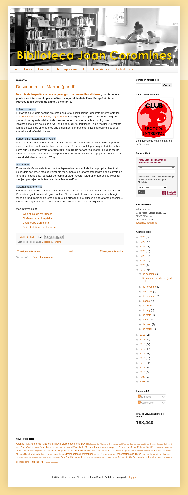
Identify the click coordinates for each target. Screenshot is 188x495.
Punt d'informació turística (154, 454)
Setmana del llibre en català (105, 457)
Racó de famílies (31, 457)
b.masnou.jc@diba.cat (146, 222)
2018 (143, 334)
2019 (143, 270)
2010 (143, 372)
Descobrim (47, 242)
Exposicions (125, 447)
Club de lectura (156, 444)
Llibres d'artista (143, 451)
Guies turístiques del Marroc (39, 227)
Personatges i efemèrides (79, 454)
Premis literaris (108, 454)
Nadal (27, 454)
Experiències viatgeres (106, 447)
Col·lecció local (99, 69)
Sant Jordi (66, 457)
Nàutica (34, 454)
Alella (27, 444)
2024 (143, 246)
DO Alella (76, 447)
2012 (143, 363)
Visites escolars (51, 462)
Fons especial (36, 451)
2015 (143, 349)
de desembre (150, 274)
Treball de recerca (164, 457)
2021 (143, 260)
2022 (143, 256)
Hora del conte (93, 451)
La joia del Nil (59, 116)
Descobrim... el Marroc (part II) (46, 86)
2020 (143, 265)
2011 (143, 367)
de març (147, 324)
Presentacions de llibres (128, 454)
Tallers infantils (125, 457)
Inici (15, 69)
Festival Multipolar (164, 447)
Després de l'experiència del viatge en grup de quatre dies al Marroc (58, 94)
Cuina (36, 447)
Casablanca (23, 116)
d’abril (146, 319)
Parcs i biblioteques (56, 454)
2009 (143, 377)
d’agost (147, 301)
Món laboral (167, 451)
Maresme (156, 450)
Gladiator (36, 116)
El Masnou (87, 447)
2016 (143, 344)
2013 (143, 358)
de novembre (150, 286)
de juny (147, 310)
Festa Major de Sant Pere (143, 447)
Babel (46, 116)
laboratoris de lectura (111, 450)
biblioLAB (56, 444)
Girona (46, 451)
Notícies (42, 454)
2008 (143, 381)
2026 (143, 237)
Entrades (144, 396)
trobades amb (22, 462)
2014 (143, 353)
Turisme (43, 69)
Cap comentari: (27, 237)
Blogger (132, 477)
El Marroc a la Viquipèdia (37, 218)
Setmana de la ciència (82, 457)
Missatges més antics (111, 251)
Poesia (97, 454)
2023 (143, 251)
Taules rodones (140, 457)
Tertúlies (152, 457)
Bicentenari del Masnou (119, 444)
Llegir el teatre (129, 450)
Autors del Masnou (41, 443)
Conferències (27, 447)
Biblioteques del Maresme (97, 444)
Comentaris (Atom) (42, 257)
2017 (143, 339)
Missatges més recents (29, 251)
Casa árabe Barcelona (36, 222)
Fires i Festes (22, 450)
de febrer (148, 329)
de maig (147, 315)
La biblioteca (125, 69)
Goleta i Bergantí (57, 450)
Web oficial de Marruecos (37, 213)
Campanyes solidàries (139, 444)
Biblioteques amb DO (69, 69)
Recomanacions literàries (49, 457)
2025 (143, 242)
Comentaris (146, 402)
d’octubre (148, 291)
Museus (20, 454)
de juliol (147, 305)
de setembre (150, 296)
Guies (28, 69)
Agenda (20, 443)
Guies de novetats (77, 450)
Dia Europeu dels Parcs (62, 447)
